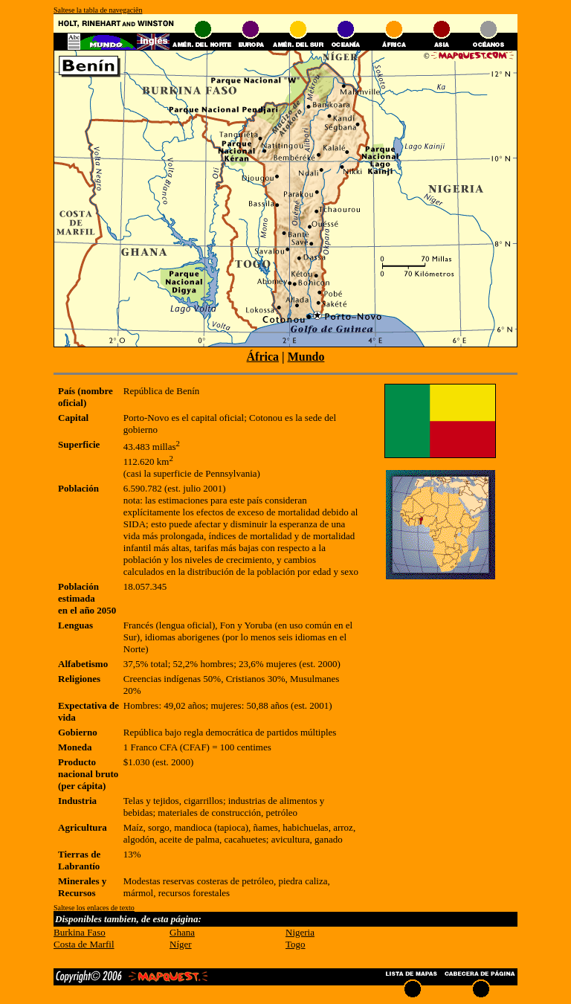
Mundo (306, 356)
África (263, 356)
